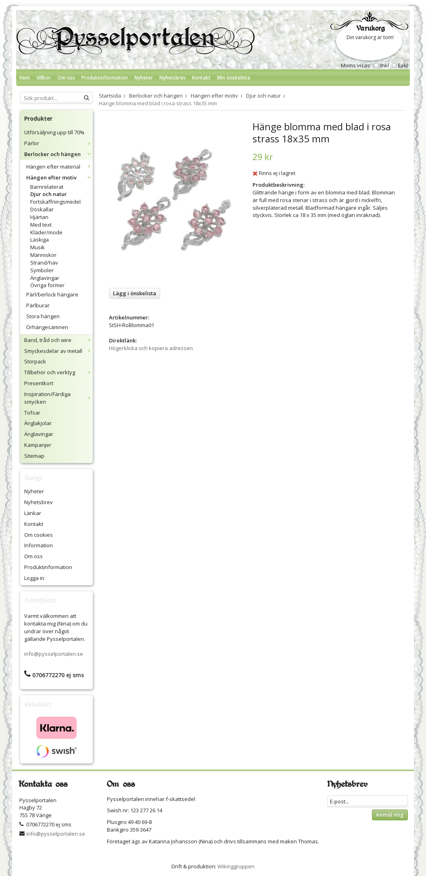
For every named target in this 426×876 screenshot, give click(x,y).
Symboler (42, 270)
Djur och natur (48, 194)
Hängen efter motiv (59, 177)
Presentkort (38, 383)
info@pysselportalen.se (53, 653)
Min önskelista (233, 77)
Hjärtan (39, 217)
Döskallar (42, 209)
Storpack (35, 361)
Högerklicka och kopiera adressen (151, 348)
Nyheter (143, 77)
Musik (37, 247)
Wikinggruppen (236, 866)
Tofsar (32, 412)
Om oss (66, 77)
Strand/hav (44, 262)
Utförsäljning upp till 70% (54, 132)
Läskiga (39, 239)
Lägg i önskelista (134, 293)
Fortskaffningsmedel (55, 201)
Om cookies (38, 534)
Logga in (34, 578)
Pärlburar (38, 305)
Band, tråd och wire (58, 340)
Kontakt (201, 77)
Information (38, 545)
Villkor (43, 77)
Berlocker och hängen (58, 154)
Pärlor (58, 143)
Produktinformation (104, 77)
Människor (43, 255)
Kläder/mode (46, 232)
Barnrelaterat (46, 186)
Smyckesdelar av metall (58, 351)
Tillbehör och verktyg (58, 372)
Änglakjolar (38, 423)
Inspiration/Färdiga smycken (58, 397)
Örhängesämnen (47, 327)
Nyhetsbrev (172, 77)
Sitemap (34, 455)
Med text (41, 224)
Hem (24, 77)
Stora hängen (43, 316)
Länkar (32, 513)
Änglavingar (44, 278)
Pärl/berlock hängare (52, 294)
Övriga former (47, 285)
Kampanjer (37, 444)
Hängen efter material (59, 166)
